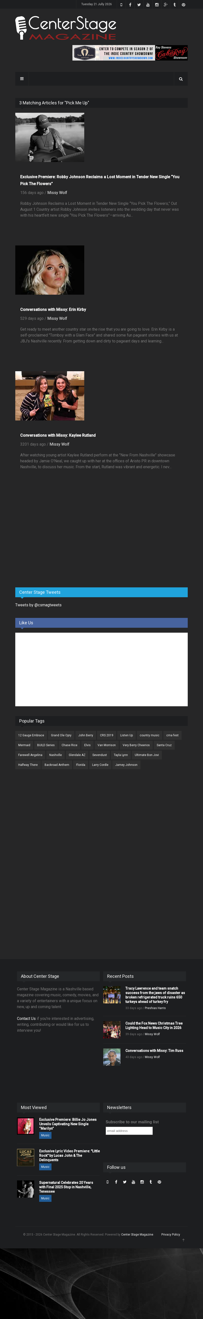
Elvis (87, 745)
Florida (80, 765)
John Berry (85, 735)
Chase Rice (69, 745)
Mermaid (24, 745)
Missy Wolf (57, 192)
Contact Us (26, 1018)
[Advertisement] (52, 545)
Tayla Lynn (121, 755)
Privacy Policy (170, 1234)
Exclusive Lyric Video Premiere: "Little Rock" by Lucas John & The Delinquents (69, 1155)
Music (45, 1135)
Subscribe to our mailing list (132, 1122)
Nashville (55, 755)
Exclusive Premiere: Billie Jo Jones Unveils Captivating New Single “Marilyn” (68, 1124)
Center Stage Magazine (137, 1234)
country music (149, 735)
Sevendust (99, 755)
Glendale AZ (77, 755)
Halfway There (28, 765)
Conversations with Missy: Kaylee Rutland (58, 435)
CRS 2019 (106, 735)
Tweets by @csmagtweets (38, 605)
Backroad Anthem (57, 765)
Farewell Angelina (30, 755)
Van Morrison (107, 745)
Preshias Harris (155, 1008)
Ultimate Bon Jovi (147, 755)
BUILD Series (46, 745)
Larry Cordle (100, 765)
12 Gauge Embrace (31, 735)
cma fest (172, 735)
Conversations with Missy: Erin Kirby (53, 309)
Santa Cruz (164, 745)
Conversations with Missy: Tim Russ (154, 1051)
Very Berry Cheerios (136, 745)
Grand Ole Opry (61, 735)
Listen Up (126, 735)
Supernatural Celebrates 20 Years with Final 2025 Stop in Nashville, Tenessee (66, 1187)
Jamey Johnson (126, 765)
